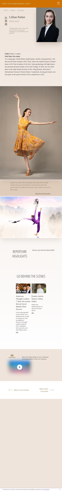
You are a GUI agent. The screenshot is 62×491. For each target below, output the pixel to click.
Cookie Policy (46, 489)
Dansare (12, 10)
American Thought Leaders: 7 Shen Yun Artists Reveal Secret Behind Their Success (23, 302)
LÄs (17, 332)
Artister (6, 10)
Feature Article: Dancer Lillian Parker (38, 298)
